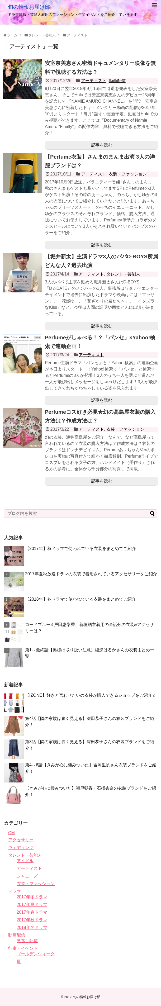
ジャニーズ (27, 876)
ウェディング (21, 847)
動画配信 (117, 80)
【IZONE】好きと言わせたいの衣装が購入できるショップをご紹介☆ (90, 695)
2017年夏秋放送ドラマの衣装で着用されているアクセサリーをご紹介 (91, 574)
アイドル (25, 860)
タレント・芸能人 (123, 274)
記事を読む (101, 145)
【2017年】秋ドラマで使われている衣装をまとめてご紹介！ (82, 548)
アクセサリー (21, 840)
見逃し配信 (27, 940)
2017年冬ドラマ (32, 897)
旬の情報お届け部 (29, 7)
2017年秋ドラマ (32, 920)
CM (11, 833)
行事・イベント (23, 948)
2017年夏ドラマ (32, 904)
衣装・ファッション (128, 174)
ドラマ (14, 891)
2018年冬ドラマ (32, 927)
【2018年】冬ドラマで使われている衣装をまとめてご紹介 (80, 599)
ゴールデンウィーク (36, 954)
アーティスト (93, 80)
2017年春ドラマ (32, 912)
